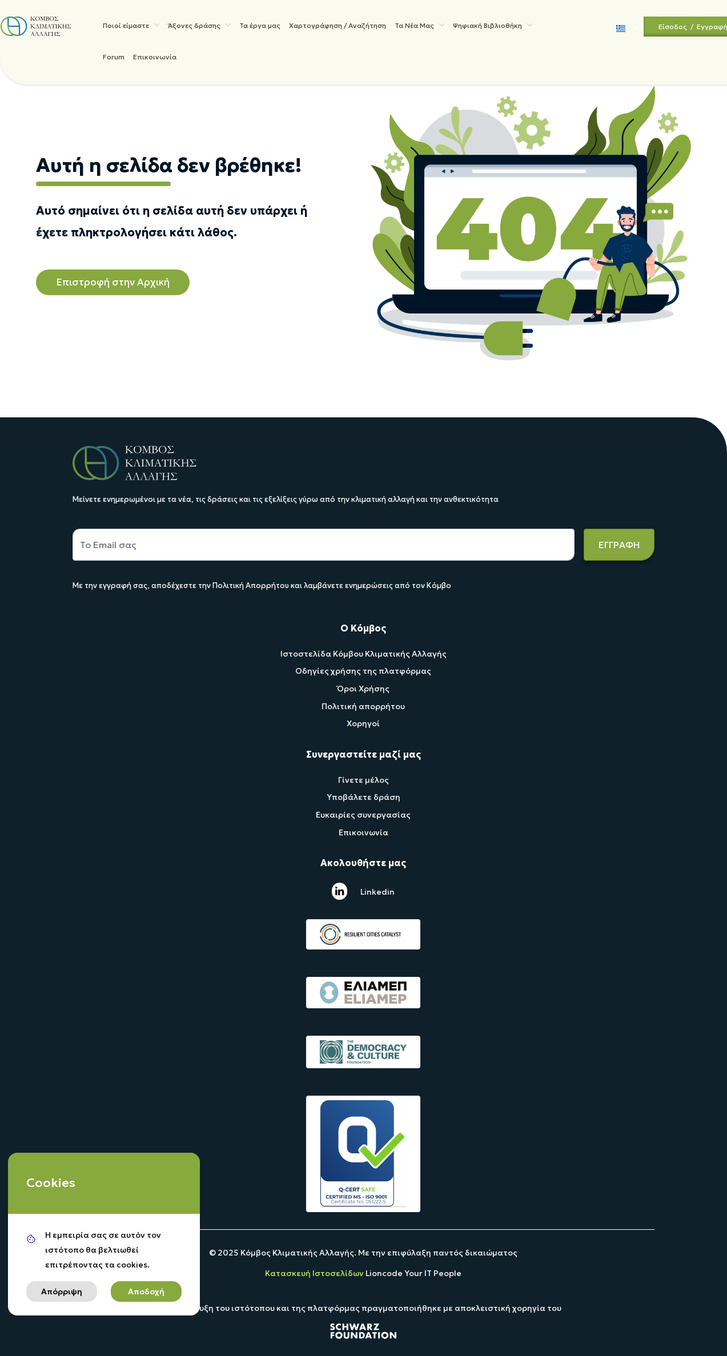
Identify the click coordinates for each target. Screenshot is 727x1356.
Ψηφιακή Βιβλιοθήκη (492, 26)
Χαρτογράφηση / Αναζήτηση (336, 27)
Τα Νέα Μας (419, 26)
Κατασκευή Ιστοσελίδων (315, 1273)
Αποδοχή (146, 1291)
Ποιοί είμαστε (130, 26)
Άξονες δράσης (198, 26)
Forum (113, 61)
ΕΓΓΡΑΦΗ (619, 544)
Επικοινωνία (154, 61)
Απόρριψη (61, 1291)
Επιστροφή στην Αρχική (113, 282)
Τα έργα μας (259, 27)
